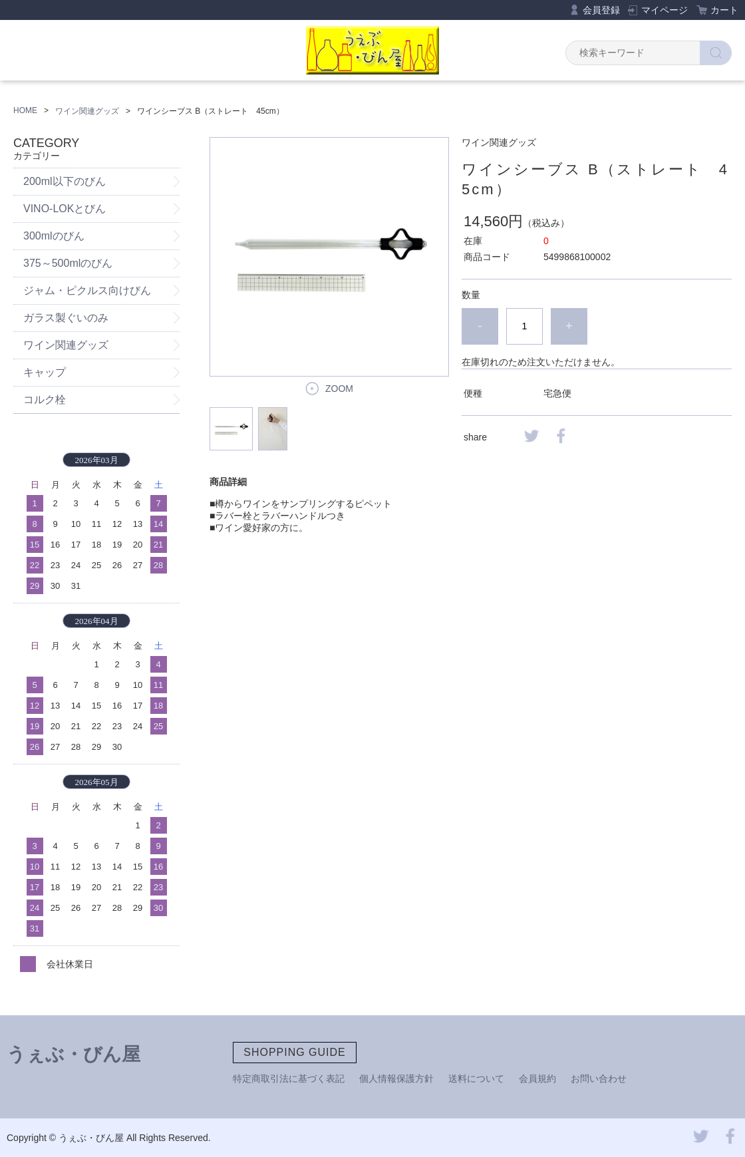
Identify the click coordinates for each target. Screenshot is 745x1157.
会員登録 (601, 10)
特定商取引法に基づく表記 (289, 1078)
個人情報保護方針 (396, 1078)
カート (724, 10)
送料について (476, 1078)
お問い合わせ (599, 1078)
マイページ (664, 10)
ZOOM (339, 388)
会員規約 (537, 1078)
